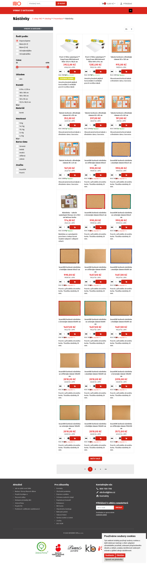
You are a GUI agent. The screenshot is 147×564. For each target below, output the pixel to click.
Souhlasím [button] (109, 555)
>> (106, 469)
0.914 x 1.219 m (24, 89)
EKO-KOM (59, 523)
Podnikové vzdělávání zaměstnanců (27, 509)
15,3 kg (21, 129)
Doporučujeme (24, 41)
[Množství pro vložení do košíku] (64, 72)
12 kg (21, 123)
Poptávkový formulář (63, 500)
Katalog (48, 19)
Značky (58, 521)
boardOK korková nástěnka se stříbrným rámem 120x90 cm (69, 374)
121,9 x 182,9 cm (25, 102)
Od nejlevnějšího (25, 51)
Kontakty (59, 488)
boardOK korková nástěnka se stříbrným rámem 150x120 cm (121, 426)
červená (22, 146)
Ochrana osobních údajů (65, 497)
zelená (21, 159)
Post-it (21, 173)
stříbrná (22, 156)
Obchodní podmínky (63, 491)
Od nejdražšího (24, 54)
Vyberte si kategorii (32, 29)
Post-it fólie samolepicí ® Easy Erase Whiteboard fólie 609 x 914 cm (95, 59)
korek (21, 113)
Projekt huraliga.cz (21, 494)
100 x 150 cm (24, 96)
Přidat (75, 72)
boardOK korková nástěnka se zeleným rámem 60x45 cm (121, 215)
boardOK (22, 169)
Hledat (61, 3)
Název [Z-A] (23, 47)
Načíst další (95, 459)
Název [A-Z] (23, 44)
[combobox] (129, 29)
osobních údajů (101, 515)
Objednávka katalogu (63, 509)
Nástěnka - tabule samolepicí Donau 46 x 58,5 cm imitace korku (69, 215)
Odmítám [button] (120, 555)
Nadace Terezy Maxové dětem (25, 491)
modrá (21, 153)
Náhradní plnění (62, 512)
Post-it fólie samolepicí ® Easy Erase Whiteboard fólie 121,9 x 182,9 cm (69, 59)
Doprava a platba (62, 494)
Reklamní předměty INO (23, 500)
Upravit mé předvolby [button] (114, 559)
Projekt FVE (18, 506)
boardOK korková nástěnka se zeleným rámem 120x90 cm (69, 426)
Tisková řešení (61, 515)
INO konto (59, 506)
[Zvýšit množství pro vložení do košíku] (68, 72)
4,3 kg (21, 136)
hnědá (21, 149)
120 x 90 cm (23, 99)
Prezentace (58, 19)
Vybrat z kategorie (23, 10)
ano (20, 79)
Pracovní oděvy (20, 497)
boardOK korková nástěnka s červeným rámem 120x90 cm (121, 374)
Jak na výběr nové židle (23, 488)
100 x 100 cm (24, 93)
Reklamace (60, 503)
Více (17, 105)
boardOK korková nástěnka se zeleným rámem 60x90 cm (95, 321)
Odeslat (119, 507)
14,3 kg (21, 126)
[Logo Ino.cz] (17, 4)
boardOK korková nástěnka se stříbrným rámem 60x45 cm (95, 162)
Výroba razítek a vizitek (64, 518)
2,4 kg (21, 133)
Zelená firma (19, 503)
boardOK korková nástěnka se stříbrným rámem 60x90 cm (95, 269)
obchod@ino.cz (107, 492)
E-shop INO (37, 19)
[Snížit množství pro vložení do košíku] (60, 72)
